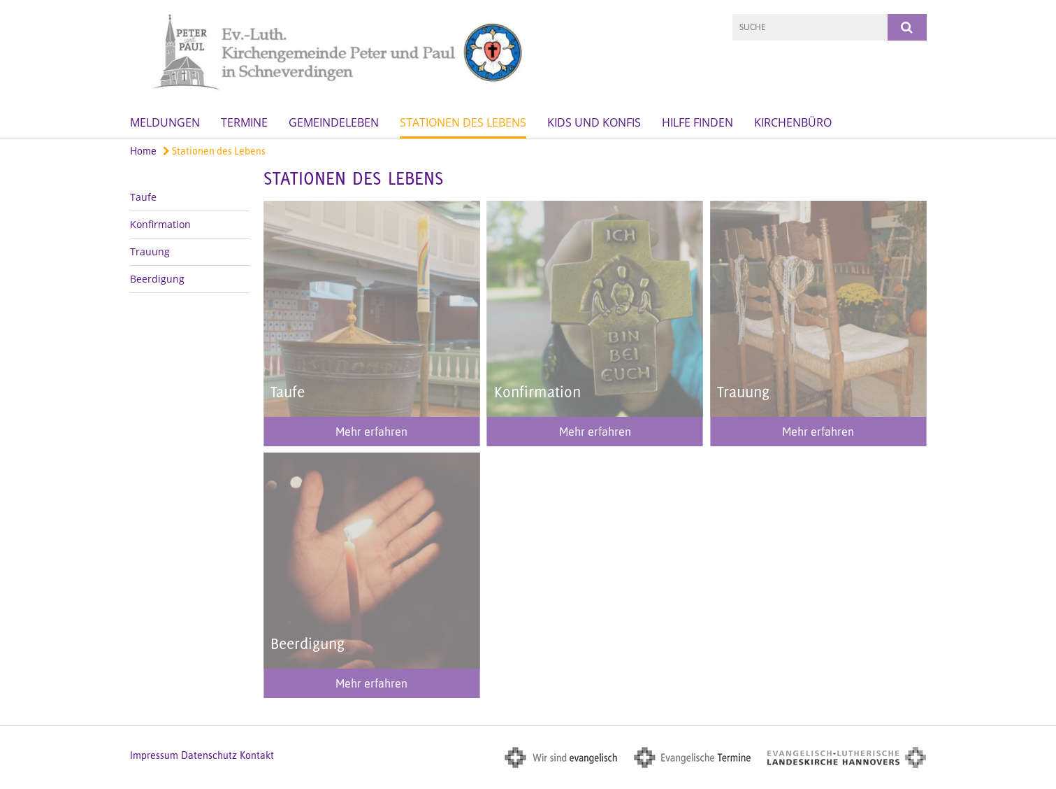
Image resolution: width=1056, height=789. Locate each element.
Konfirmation (160, 224)
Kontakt (257, 755)
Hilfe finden (697, 122)
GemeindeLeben (334, 122)
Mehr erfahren (371, 431)
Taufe (143, 197)
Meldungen (165, 122)
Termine (244, 122)
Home (143, 151)
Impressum (154, 755)
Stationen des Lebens (463, 122)
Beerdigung (157, 278)
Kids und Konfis (594, 122)
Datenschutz (209, 755)
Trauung (150, 251)
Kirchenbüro (793, 122)
